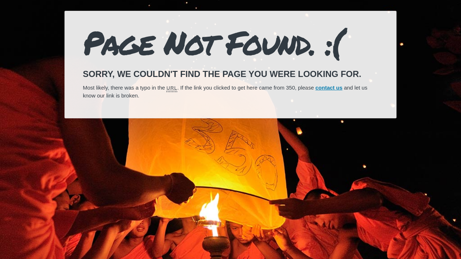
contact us (329, 88)
